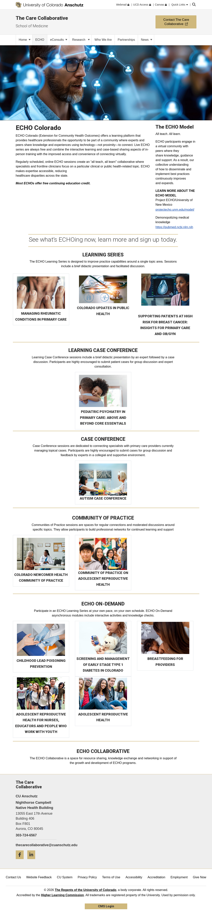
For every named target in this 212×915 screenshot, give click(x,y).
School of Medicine (32, 26)
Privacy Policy (87, 877)
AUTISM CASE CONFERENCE (103, 498)
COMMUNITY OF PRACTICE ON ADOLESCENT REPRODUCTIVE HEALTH (103, 578)
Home (25, 39)
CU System (64, 877)
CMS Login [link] (106, 906)
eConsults (58, 39)
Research (81, 39)
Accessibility (134, 877)
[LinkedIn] (32, 860)
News (146, 39)
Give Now (199, 877)
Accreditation (156, 877)
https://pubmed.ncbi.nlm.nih (174, 227)
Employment (179, 877)
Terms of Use (111, 877)
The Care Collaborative (42, 18)
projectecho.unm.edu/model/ (174, 209)
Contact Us (13, 877)
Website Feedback (39, 877)
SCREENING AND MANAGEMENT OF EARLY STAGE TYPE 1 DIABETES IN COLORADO (103, 664)
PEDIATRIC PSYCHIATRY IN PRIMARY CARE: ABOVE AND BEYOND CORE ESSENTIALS (103, 417)
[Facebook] (21, 860)
